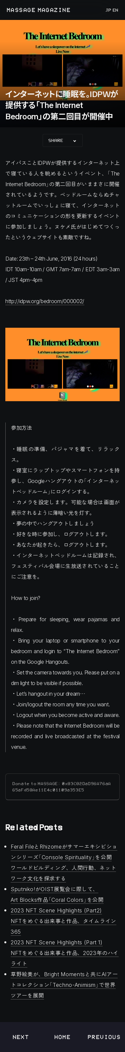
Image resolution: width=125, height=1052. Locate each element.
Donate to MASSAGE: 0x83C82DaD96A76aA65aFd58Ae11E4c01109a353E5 (61, 786)
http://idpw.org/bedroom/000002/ (44, 301)
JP (108, 10)
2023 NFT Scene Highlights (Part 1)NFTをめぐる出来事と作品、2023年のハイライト (65, 952)
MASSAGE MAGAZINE (39, 10)
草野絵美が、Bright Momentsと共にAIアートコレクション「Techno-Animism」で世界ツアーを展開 (64, 984)
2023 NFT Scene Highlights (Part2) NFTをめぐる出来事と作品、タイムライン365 (63, 920)
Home (62, 1036)
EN (114, 10)
